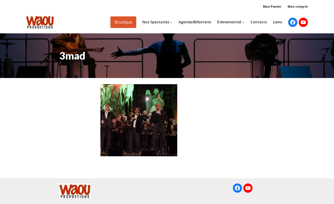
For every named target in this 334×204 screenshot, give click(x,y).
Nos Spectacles (155, 22)
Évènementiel (229, 22)
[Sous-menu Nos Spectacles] (171, 22)
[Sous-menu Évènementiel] (243, 22)
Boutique (123, 22)
